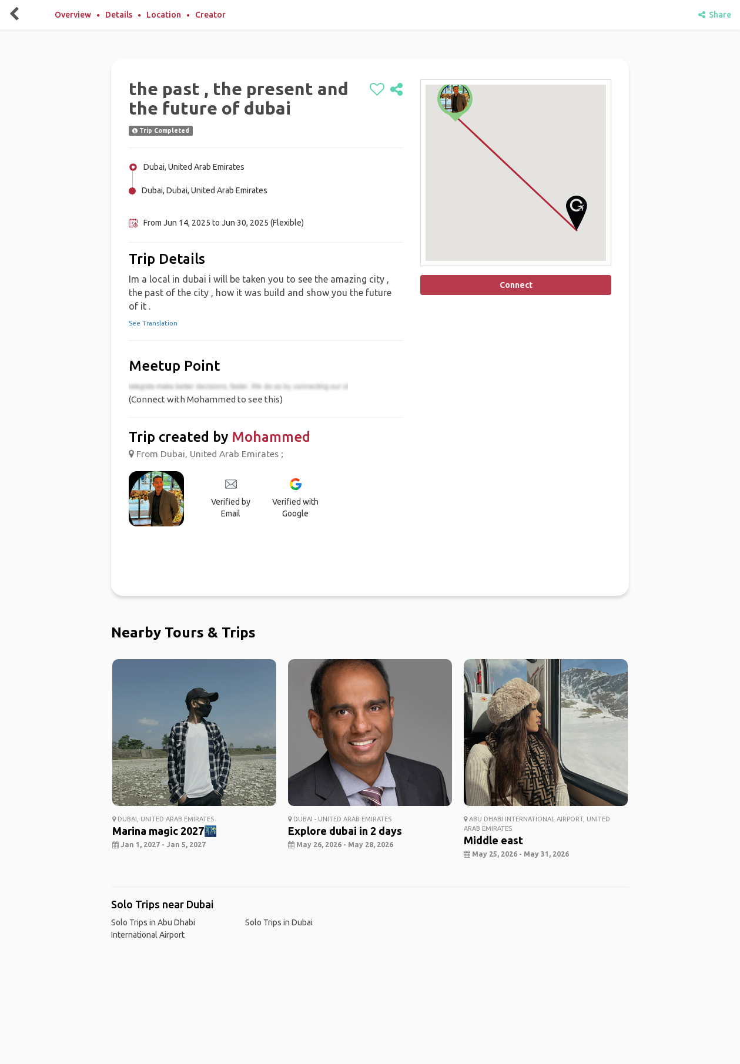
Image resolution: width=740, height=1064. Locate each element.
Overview (73, 14)
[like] (377, 89)
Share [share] (714, 14)
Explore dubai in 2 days (345, 831)
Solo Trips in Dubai (279, 922)
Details (118, 14)
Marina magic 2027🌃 (164, 831)
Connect (516, 285)
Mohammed (271, 437)
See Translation (153, 323)
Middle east (493, 840)
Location (163, 14)
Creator (210, 14)
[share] (396, 89)
